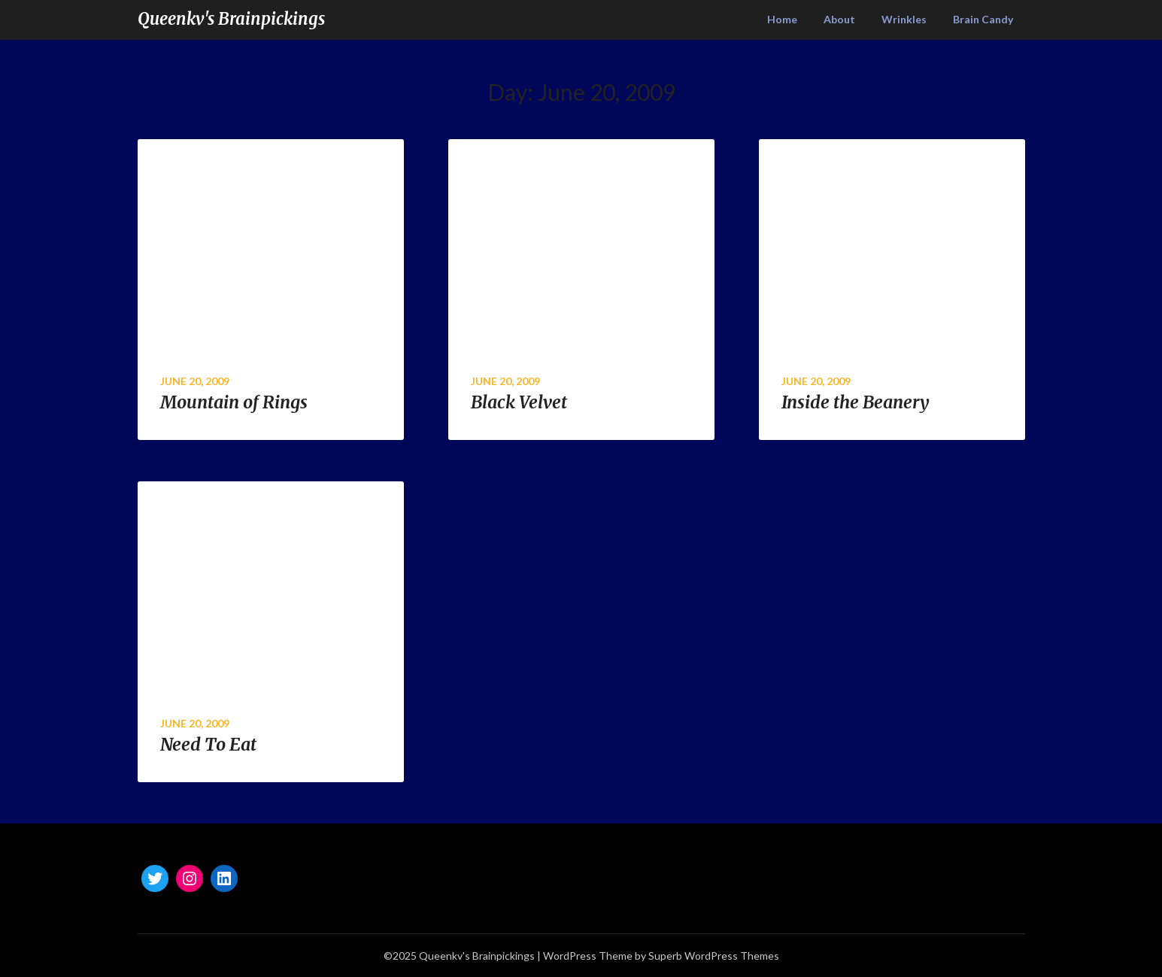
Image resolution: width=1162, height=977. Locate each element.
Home (782, 19)
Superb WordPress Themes (713, 955)
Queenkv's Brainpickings (231, 18)
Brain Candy (983, 19)
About (839, 19)
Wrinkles (904, 19)
